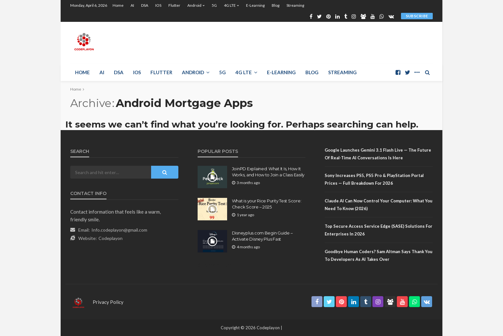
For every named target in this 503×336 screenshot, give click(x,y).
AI (132, 5)
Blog (275, 5)
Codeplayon (110, 238)
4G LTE (230, 5)
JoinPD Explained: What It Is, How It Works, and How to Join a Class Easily (268, 171)
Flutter (174, 5)
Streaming (295, 5)
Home (118, 5)
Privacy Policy (108, 302)
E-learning (255, 5)
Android (194, 5)
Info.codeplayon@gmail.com (119, 230)
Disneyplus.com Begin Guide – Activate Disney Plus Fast (262, 235)
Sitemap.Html (215, 265)
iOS (158, 5)
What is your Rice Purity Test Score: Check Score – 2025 (267, 203)
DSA (144, 5)
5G (214, 5)
